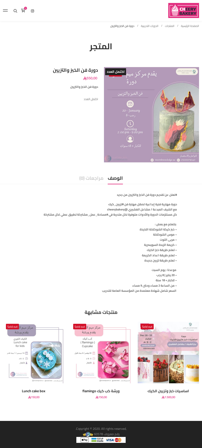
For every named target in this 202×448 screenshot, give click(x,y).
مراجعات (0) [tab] (91, 178)
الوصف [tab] (115, 178)
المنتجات (169, 26)
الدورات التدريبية (149, 26)
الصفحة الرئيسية (190, 26)
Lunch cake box (33, 391)
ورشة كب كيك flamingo (101, 391)
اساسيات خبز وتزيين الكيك (168, 391)
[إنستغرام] (32, 10)
